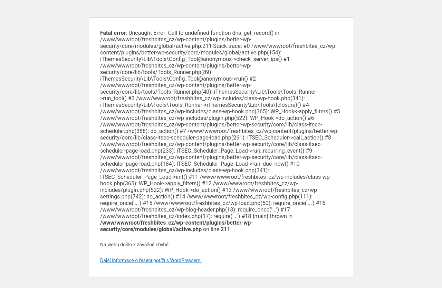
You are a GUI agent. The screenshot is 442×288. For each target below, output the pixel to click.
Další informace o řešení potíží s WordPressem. (151, 260)
